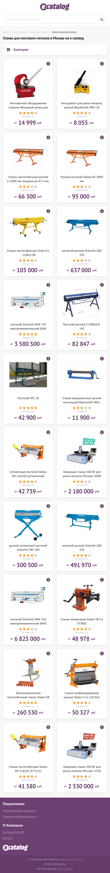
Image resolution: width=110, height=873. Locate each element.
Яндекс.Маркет (65, 868)
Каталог (6, 32)
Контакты (8, 838)
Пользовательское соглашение (19, 810)
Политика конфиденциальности (19, 816)
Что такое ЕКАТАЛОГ (14, 832)
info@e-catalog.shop (71, 859)
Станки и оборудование (39, 32)
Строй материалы (19, 32)
